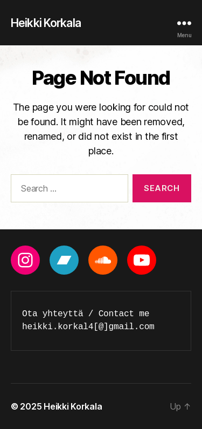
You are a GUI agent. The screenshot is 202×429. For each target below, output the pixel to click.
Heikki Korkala (46, 23)
